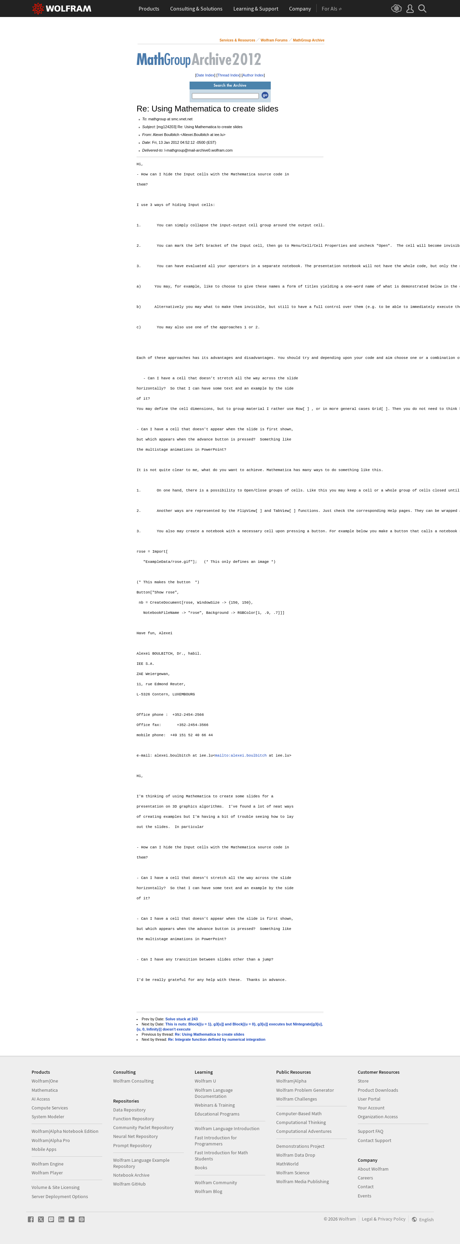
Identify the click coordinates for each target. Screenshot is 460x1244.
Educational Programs (217, 1114)
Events (364, 1196)
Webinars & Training (215, 1105)
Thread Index (228, 75)
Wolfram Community (216, 1182)
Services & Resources (237, 40)
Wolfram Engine (48, 1164)
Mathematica (45, 1090)
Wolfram (347, 1219)
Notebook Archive (131, 1175)
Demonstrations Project (300, 1146)
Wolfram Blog (208, 1191)
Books (201, 1167)
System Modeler (48, 1116)
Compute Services (50, 1108)
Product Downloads (378, 1090)
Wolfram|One (45, 1081)
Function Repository (133, 1119)
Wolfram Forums (274, 40)
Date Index (205, 75)
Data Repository (129, 1110)
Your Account (371, 1108)
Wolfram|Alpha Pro (51, 1140)
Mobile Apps (44, 1149)
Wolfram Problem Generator (305, 1090)
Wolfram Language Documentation (214, 1093)
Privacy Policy (392, 1219)
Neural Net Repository (135, 1136)
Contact (366, 1186)
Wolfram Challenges (296, 1099)
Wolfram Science (292, 1173)
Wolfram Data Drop (295, 1155)
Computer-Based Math (299, 1113)
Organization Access (378, 1116)
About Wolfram (373, 1169)
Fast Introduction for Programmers (216, 1141)
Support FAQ (370, 1131)
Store (363, 1081)
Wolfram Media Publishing (302, 1181)
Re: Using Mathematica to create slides (209, 1034)
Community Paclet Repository (143, 1127)
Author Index (253, 75)
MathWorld (287, 1164)
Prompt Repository (132, 1145)
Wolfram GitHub (129, 1184)
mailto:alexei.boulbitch (241, 755)
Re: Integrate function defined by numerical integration (217, 1039)
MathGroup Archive (308, 40)
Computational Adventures (304, 1131)
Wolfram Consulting (133, 1081)
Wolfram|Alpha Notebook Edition (65, 1131)
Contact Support (374, 1140)
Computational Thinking (301, 1122)
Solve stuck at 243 (181, 1019)
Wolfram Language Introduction (227, 1128)
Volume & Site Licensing (55, 1187)
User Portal (369, 1099)
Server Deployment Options (60, 1196)
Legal (367, 1219)
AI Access (41, 1099)
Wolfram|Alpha (291, 1081)
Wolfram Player (47, 1173)
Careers (365, 1178)
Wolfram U (205, 1081)
